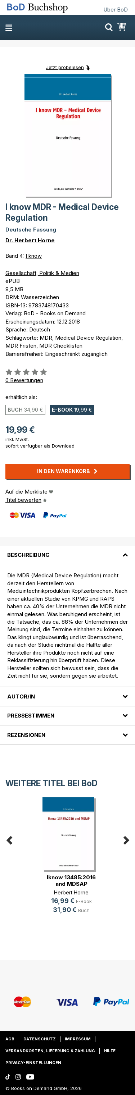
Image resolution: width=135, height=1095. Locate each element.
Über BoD (115, 9)
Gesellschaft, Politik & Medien (42, 273)
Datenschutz (39, 1038)
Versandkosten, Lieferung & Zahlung (50, 1050)
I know (34, 255)
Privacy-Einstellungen (33, 1062)
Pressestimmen (30, 715)
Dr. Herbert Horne (30, 240)
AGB (9, 1038)
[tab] (67, 551)
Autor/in (21, 696)
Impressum (78, 1038)
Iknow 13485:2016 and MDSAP (71, 880)
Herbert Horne (71, 892)
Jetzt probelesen (65, 67)
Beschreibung (28, 554)
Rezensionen (26, 735)
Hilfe (110, 1050)
